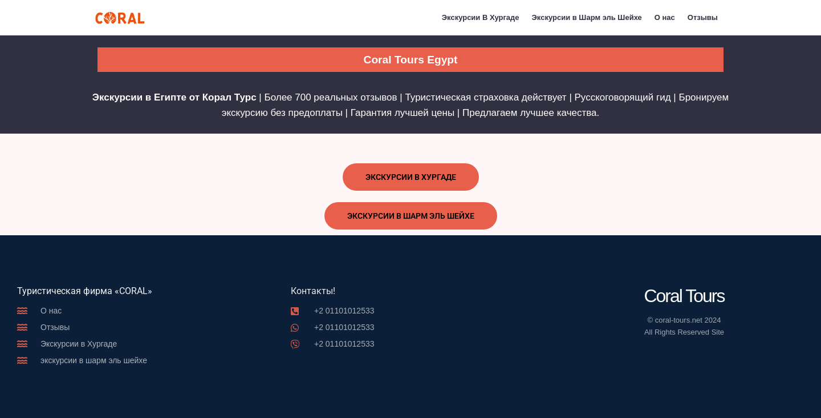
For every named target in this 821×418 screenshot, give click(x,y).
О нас (665, 17)
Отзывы (703, 17)
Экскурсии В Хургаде (480, 17)
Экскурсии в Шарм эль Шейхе (587, 17)
